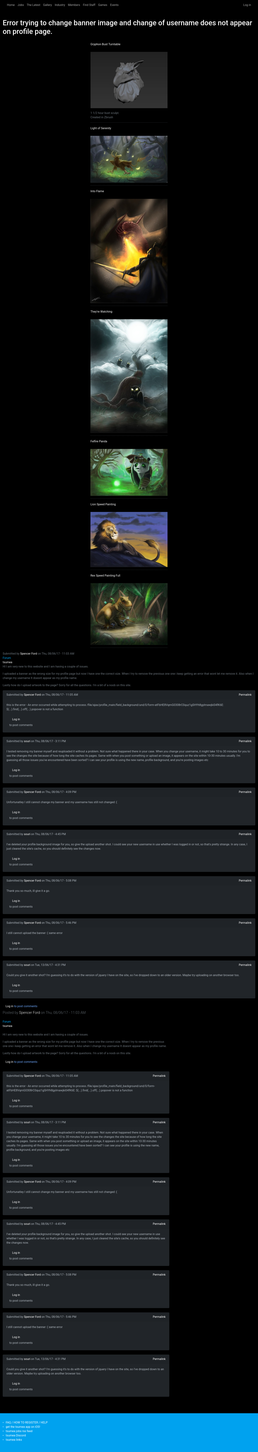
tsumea (7, 662)
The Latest (33, 5)
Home (11, 5)
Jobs (21, 5)
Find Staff (89, 5)
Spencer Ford (28, 653)
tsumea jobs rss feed (19, 1431)
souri (27, 741)
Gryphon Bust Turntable (105, 44)
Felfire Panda (98, 441)
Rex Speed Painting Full (105, 575)
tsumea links (14, 1439)
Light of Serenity (100, 128)
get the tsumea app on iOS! (23, 1426)
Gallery (47, 5)
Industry (60, 5)
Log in (247, 5)
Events (114, 5)
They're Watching (101, 311)
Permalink (245, 694)
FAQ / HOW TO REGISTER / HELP (27, 1422)
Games (102, 5)
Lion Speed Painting (103, 504)
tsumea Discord (16, 1435)
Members (74, 5)
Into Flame (97, 191)
